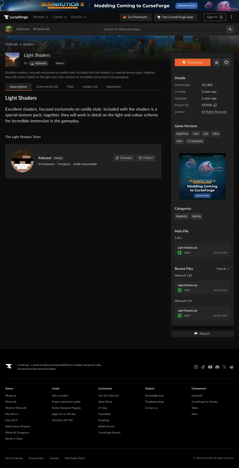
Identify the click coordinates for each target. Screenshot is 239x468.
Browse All (41, 29)
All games (10, 395)
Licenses (54, 458)
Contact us (151, 408)
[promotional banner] (119, 5)
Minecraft (11, 44)
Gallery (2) (90, 87)
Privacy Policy (36, 458)
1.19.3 (179, 141)
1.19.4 (215, 133)
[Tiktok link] (203, 367)
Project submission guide (66, 402)
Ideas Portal (105, 402)
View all (223, 269)
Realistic (181, 216)
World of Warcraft (16, 408)
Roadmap (103, 420)
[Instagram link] (196, 367)
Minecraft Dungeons (17, 432)
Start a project (60, 395)
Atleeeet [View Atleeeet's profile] (45, 158)
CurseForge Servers (109, 432)
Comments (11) (47, 87)
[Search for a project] (164, 29)
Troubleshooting (154, 402)
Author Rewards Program (66, 408)
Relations (113, 87)
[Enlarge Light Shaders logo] (12, 59)
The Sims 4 (11, 414)
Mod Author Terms (75, 458)
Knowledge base (154, 395)
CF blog (102, 408)
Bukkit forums (106, 426)
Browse (41, 17)
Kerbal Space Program (17, 426)
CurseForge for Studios (205, 402)
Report (202, 334)
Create (60, 17)
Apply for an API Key (64, 414)
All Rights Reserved (214, 111)
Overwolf (197, 395)
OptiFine (182, 133)
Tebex (195, 408)
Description (18, 87)
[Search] (230, 29)
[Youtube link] (210, 367)
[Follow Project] (226, 62)
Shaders (28, 44)
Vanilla (196, 216)
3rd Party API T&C (62, 420)
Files (70, 87)
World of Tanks (14, 439)
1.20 (205, 133)
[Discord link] (217, 367)
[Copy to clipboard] (215, 105)
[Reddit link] (231, 367)
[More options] (231, 17)
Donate (123, 158)
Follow (146, 158)
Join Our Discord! (108, 395)
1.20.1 (196, 133)
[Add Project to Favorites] (216, 62)
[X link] (224, 367)
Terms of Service (14, 458)
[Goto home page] (16, 17)
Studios (79, 17)
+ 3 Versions (195, 141)
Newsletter (104, 414)
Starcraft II (11, 420)
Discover (23, 29)
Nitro (195, 414)
